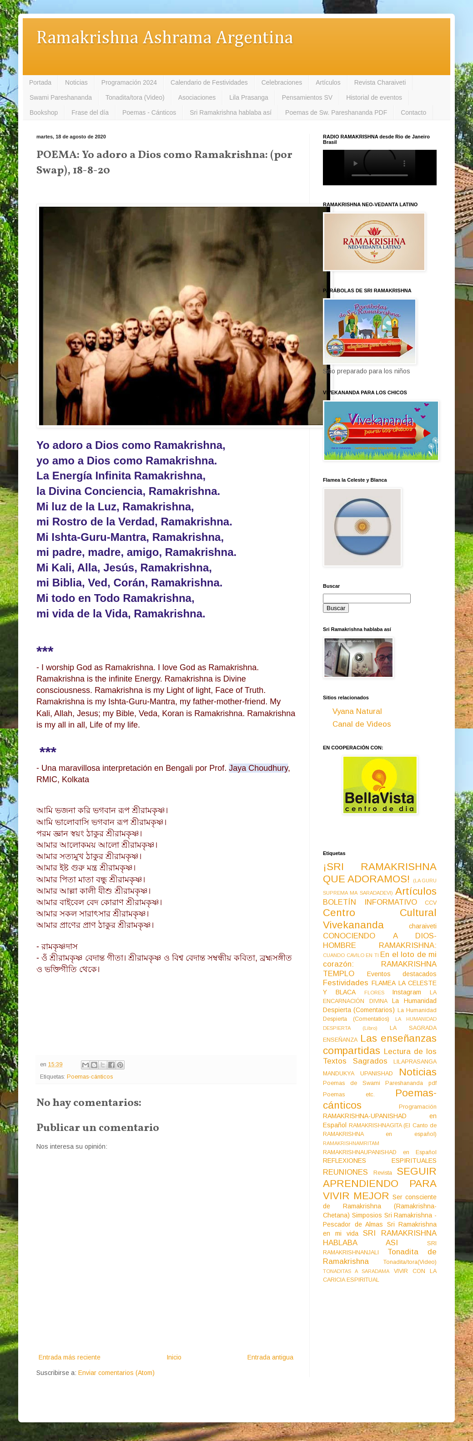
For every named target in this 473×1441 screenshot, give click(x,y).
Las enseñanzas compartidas (380, 1044)
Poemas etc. (349, 1094)
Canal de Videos (361, 724)
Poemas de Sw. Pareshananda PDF (336, 112)
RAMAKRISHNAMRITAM (351, 1143)
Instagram (406, 992)
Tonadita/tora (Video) (135, 97)
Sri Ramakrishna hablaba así (231, 112)
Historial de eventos (374, 97)
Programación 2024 (129, 82)
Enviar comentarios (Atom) (116, 1372)
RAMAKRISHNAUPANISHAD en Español (380, 1152)
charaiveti (423, 926)
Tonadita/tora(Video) (410, 1262)
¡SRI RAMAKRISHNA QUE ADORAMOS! (380, 873)
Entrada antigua (270, 1357)
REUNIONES (345, 1172)
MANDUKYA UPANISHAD (358, 1073)
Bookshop (44, 112)
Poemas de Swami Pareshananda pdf (380, 1083)
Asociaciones (197, 97)
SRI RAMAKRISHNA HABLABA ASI (380, 1238)
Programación (418, 1107)
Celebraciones (282, 82)
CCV (431, 903)
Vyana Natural (357, 711)
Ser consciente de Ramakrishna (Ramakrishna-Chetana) (380, 1206)
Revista (382, 1173)
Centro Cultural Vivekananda (380, 919)
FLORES (374, 992)
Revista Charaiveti (380, 82)
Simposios (367, 1215)
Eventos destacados (402, 974)
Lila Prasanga (248, 97)
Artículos (328, 82)
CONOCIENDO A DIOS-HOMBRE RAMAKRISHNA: (380, 941)
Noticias (76, 82)
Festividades (345, 982)
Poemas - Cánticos (149, 112)
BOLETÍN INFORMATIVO (370, 902)
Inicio (173, 1357)
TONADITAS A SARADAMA (356, 1271)
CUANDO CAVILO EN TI (351, 955)
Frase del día (90, 112)
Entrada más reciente (70, 1357)
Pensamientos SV (307, 97)
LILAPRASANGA (415, 1062)
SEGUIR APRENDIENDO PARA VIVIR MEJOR (380, 1184)
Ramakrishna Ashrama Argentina (164, 38)
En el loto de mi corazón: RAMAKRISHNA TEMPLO (380, 964)
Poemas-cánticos (90, 1077)
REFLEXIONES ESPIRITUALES (380, 1160)
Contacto (413, 112)
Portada (40, 82)
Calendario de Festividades (209, 82)
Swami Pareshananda (61, 97)
